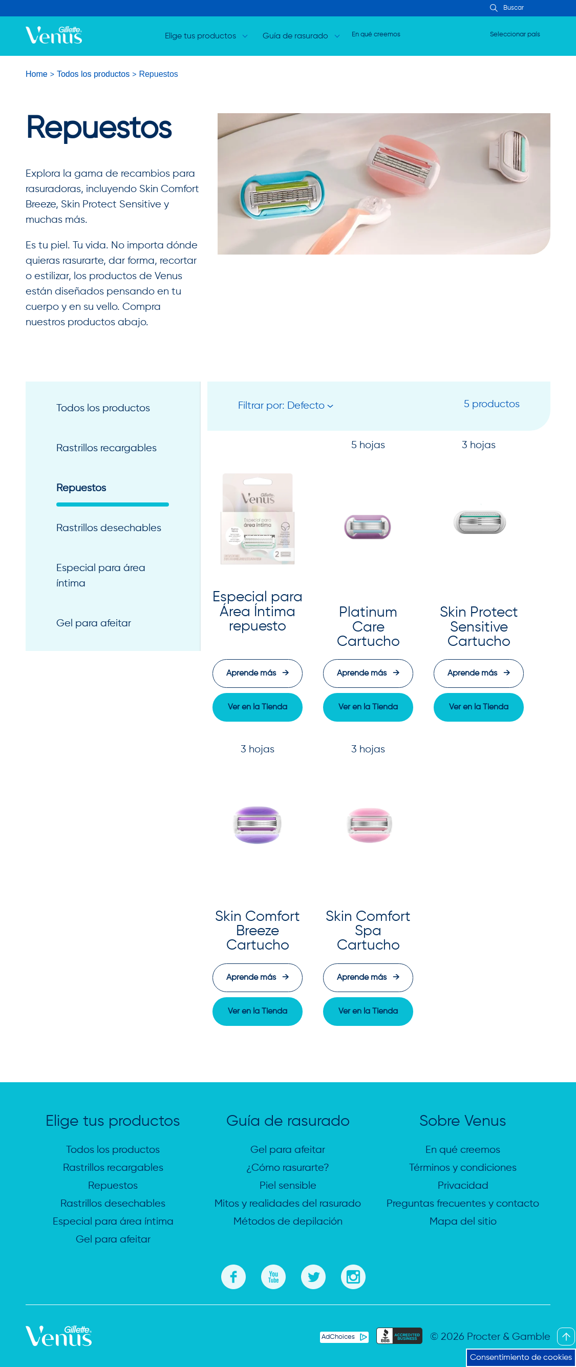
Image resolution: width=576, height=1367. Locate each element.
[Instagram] (353, 1275)
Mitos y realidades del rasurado (288, 1203)
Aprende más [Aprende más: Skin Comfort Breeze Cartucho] (257, 978)
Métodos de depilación (288, 1221)
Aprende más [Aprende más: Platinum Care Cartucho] (368, 673)
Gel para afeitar (93, 623)
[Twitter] (313, 1275)
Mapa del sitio (463, 1221)
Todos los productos (93, 74)
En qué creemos (376, 34)
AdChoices (338, 1337)
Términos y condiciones (463, 1168)
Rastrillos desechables (108, 528)
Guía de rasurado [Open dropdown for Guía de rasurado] (295, 36)
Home (37, 74)
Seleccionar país (515, 34)
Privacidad (463, 1186)
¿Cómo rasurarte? (287, 1168)
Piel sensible (288, 1186)
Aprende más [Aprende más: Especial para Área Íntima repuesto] (257, 673)
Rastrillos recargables (106, 448)
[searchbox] (535, 8)
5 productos (492, 404)
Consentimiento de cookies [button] (521, 1358)
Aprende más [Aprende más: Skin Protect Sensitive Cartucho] (478, 673)
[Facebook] (233, 1275)
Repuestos (81, 488)
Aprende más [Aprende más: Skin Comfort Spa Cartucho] (368, 978)
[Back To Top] (566, 1336)
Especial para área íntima (100, 576)
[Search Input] (492, 9)
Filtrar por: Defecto (281, 406)
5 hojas (368, 445)
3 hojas (479, 445)
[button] (285, 406)
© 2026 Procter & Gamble (490, 1337)
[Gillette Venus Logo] (59, 1344)
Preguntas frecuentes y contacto (463, 1203)
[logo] (54, 36)
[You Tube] (273, 1275)
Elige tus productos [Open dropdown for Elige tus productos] (200, 36)
